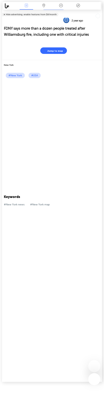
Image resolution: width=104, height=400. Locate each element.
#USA (34, 75)
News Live (26, 6)
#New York (15, 75)
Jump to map (53, 50)
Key (78, 6)
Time (61, 6)
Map (44, 6)
